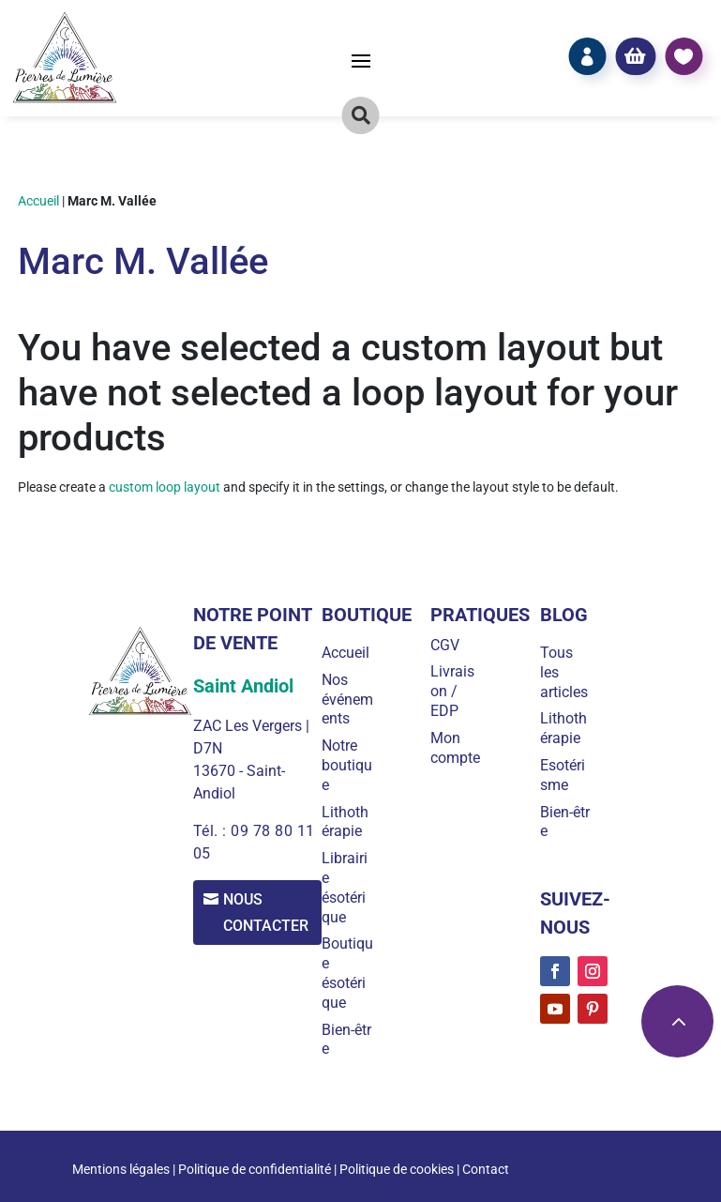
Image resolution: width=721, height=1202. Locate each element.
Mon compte (458, 748)
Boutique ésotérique (347, 973)
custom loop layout (164, 486)
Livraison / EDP (455, 691)
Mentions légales (121, 1169)
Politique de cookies (396, 1169)
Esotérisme (563, 775)
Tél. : (211, 831)
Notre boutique (350, 765)
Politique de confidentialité (254, 1169)
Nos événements (346, 699)
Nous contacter (268, 913)
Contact (485, 1169)
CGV (447, 645)
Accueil (38, 200)
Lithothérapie (348, 822)
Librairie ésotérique (348, 887)
